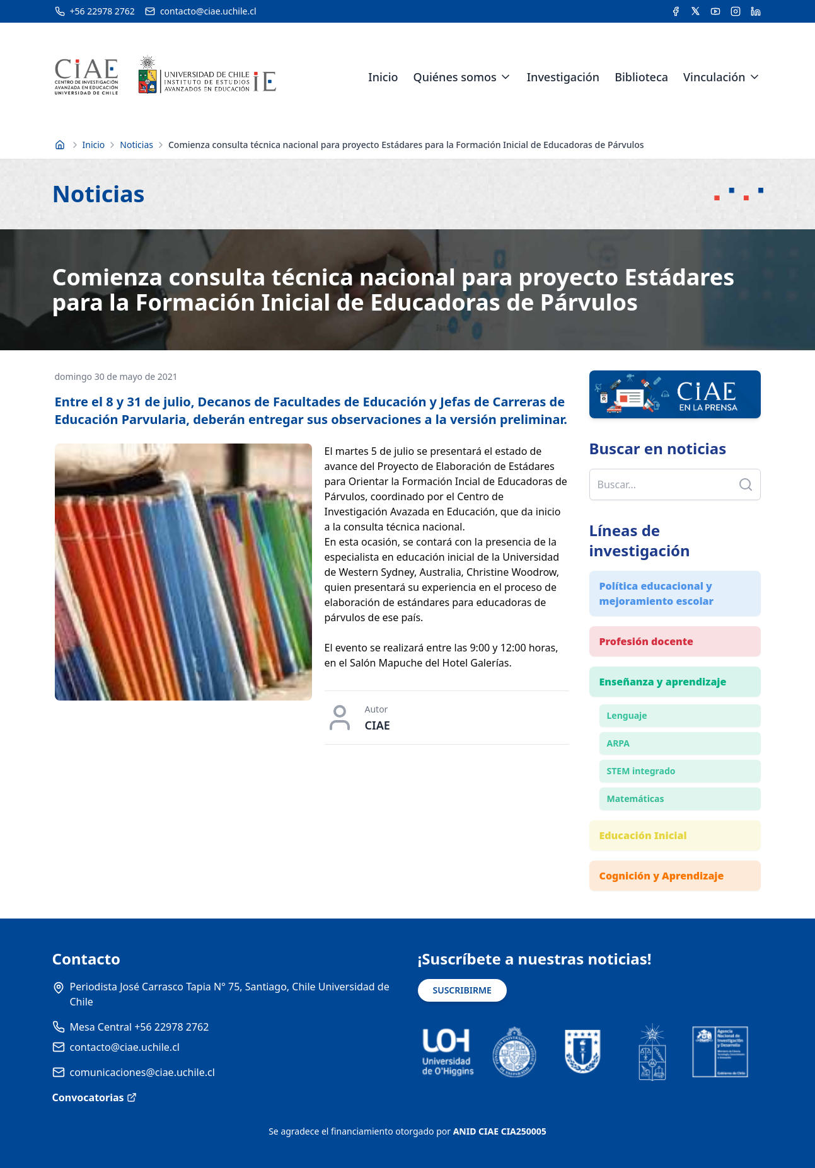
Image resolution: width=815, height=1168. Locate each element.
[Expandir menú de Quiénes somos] (505, 77)
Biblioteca (641, 76)
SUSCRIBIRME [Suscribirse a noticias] (462, 990)
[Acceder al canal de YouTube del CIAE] (715, 11)
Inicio (383, 76)
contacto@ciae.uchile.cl (125, 1047)
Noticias (136, 145)
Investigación (563, 76)
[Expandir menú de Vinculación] (754, 77)
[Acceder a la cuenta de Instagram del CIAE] (736, 11)
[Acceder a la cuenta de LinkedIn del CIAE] (756, 11)
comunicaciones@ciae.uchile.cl (142, 1072)
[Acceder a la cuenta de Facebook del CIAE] (676, 11)
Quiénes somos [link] (455, 76)
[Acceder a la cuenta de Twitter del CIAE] (695, 11)
